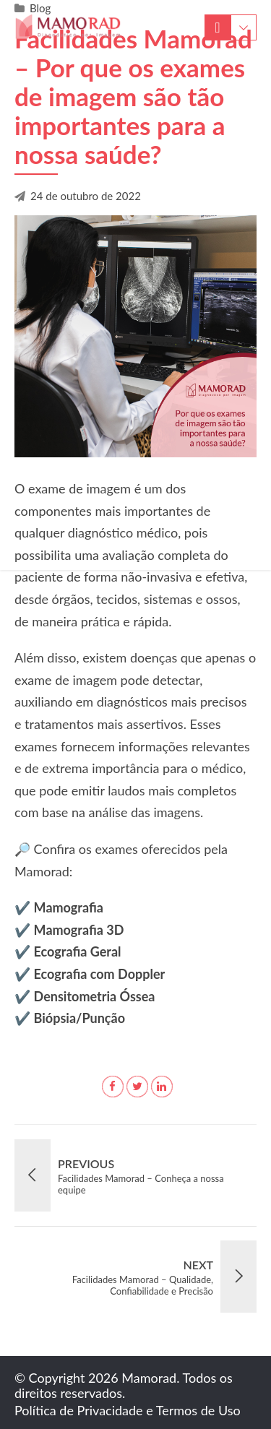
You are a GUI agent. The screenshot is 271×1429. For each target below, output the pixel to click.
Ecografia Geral (77, 951)
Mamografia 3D (79, 930)
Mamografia (68, 907)
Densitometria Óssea (94, 996)
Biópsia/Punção (79, 1018)
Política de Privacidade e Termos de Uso (127, 1410)
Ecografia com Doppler (99, 974)
